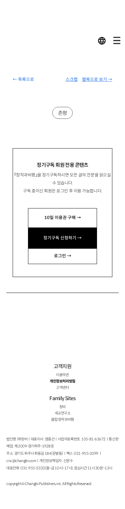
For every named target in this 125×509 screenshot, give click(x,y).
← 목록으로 (23, 79)
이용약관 (62, 375)
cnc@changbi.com (21, 460)
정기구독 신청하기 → (62, 238)
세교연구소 (63, 413)
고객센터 (62, 387)
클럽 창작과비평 (62, 419)
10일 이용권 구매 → (62, 217)
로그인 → (62, 256)
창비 (62, 406)
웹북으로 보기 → (97, 79)
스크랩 (72, 79)
